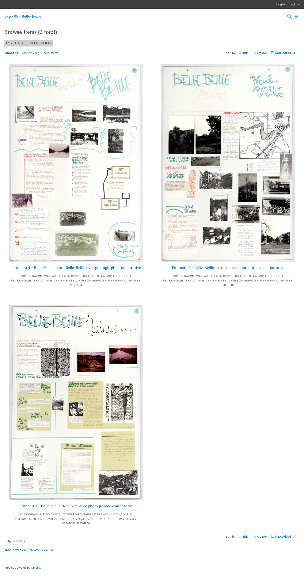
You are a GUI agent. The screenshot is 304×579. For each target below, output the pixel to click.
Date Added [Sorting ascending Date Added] (285, 53)
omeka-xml (41, 550)
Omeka (35, 567)
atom (7, 550)
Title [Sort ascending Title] (245, 53)
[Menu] (296, 16)
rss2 (52, 550)
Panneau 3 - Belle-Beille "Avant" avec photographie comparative (228, 267)
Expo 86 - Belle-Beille (22, 16)
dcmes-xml (19, 550)
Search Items (50, 53)
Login (280, 4)
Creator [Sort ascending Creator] (262, 53)
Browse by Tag (30, 53)
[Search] (289, 16)
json (30, 550)
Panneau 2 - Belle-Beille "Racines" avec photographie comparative (76, 506)
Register (295, 4)
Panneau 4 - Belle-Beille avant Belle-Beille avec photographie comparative (76, 267)
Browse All (11, 53)
